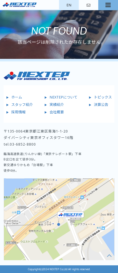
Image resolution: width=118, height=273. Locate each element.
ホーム (16, 97)
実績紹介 (57, 104)
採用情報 (18, 112)
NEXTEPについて (63, 97)
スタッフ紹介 (22, 104)
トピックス (103, 97)
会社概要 (57, 112)
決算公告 (101, 104)
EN (68, 5)
